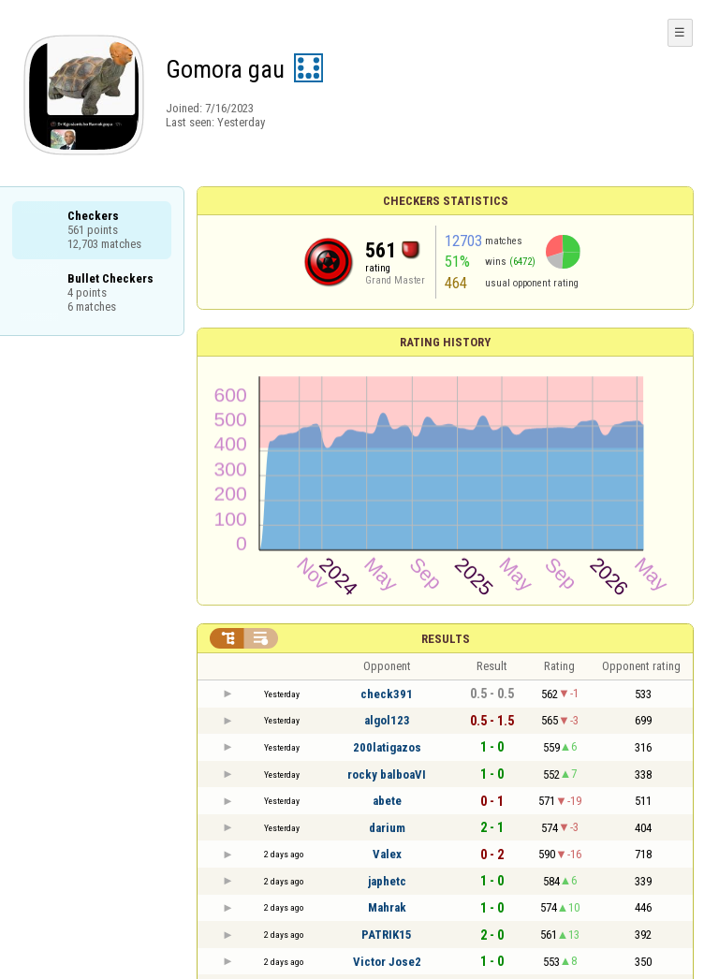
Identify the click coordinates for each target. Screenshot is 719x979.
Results (445, 639)
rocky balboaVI (386, 774)
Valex (387, 854)
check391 (386, 694)
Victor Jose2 (387, 962)
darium (387, 828)
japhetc (387, 881)
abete (387, 801)
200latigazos (387, 747)
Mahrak (387, 907)
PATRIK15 (386, 935)
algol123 (387, 720)
